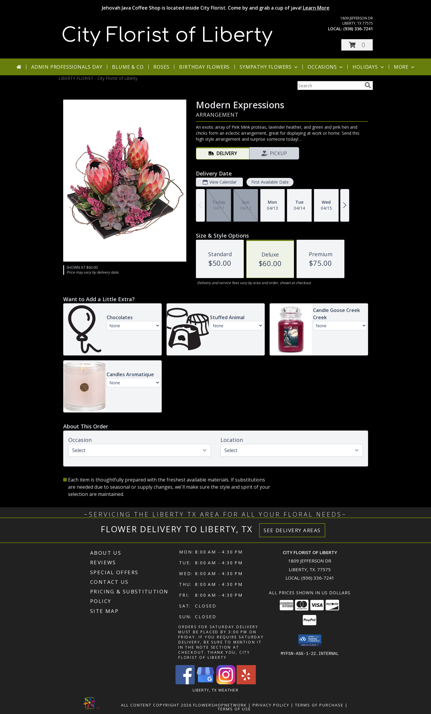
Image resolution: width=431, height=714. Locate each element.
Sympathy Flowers (269, 67)
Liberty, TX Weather (215, 690)
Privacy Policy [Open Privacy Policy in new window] (270, 705)
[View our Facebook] (185, 683)
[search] (368, 85)
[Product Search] (330, 85)
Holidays (369, 67)
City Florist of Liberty (167, 35)
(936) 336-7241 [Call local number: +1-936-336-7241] (358, 29)
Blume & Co (127, 67)
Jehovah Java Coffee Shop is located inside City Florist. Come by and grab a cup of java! (215, 7)
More (405, 67)
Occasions (326, 67)
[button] (357, 45)
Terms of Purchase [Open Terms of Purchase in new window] (319, 705)
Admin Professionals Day (66, 67)
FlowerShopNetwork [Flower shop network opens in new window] (220, 705)
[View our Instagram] (225, 683)
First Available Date (269, 182)
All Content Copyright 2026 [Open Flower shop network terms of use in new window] (156, 705)
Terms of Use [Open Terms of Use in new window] (234, 709)
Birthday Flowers (204, 67)
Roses (161, 67)
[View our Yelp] (246, 683)
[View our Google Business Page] (205, 683)
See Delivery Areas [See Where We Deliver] (292, 530)
